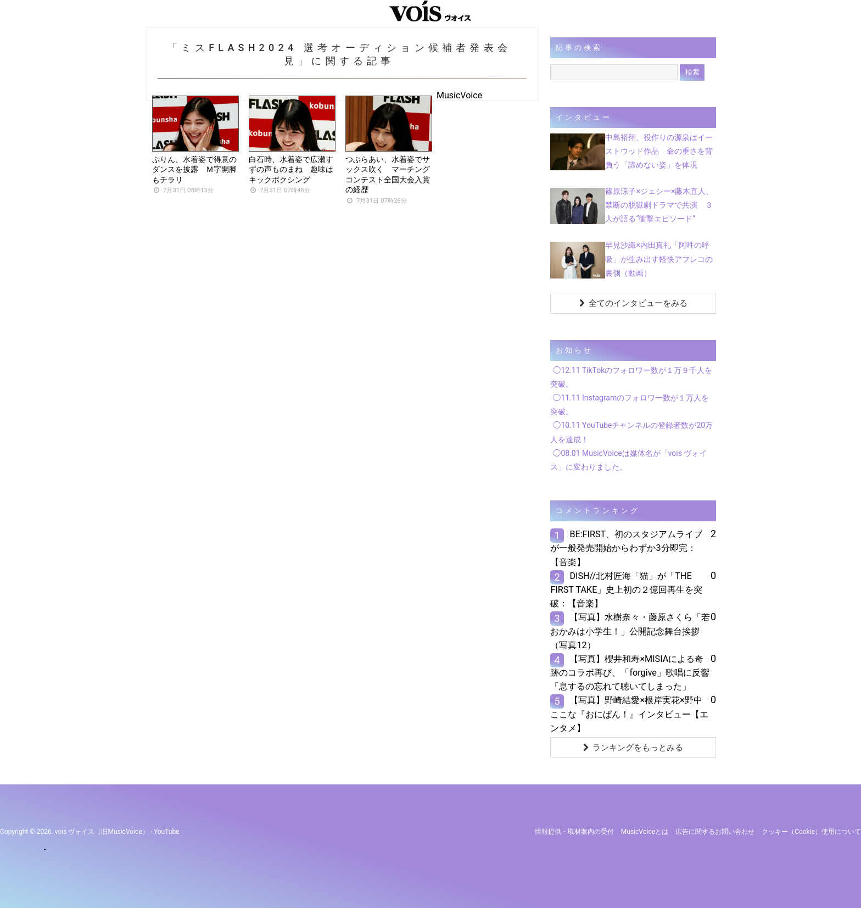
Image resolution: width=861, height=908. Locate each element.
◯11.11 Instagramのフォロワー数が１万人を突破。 (629, 404)
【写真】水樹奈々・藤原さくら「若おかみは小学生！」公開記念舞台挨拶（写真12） (630, 631)
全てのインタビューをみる (633, 303)
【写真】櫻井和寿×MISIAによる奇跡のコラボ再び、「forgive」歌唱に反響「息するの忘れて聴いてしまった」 (629, 673)
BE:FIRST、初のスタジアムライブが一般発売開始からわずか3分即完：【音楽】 (626, 548)
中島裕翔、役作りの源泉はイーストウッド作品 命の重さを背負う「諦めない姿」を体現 (659, 151)
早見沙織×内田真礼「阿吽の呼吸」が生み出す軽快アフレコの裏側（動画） (659, 259)
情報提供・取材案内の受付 (574, 831)
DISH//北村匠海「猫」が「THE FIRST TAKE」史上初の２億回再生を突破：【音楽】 (626, 590)
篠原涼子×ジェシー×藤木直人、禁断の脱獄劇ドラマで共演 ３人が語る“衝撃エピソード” (659, 205)
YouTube (167, 831)
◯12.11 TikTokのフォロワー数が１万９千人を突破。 (631, 377)
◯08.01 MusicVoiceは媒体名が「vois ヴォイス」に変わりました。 (628, 460)
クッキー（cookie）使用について (811, 831)
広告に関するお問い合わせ (714, 831)
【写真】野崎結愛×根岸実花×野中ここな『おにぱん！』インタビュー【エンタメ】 (629, 714)
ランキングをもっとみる (633, 748)
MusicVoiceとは (644, 831)
